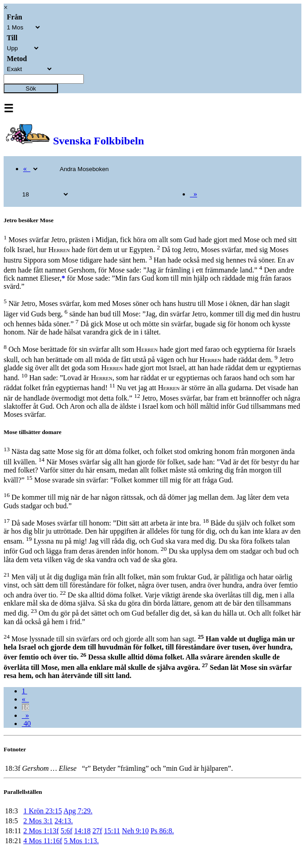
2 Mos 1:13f (40, 831)
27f (97, 831)
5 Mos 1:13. (81, 841)
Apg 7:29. (77, 811)
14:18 (82, 831)
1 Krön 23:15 (42, 811)
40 (26, 723)
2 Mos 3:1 (38, 821)
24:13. (63, 821)
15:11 (112, 831)
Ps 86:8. (162, 831)
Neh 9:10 (135, 831)
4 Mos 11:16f (42, 841)
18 (25, 707)
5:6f (67, 831)
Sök (31, 88)
